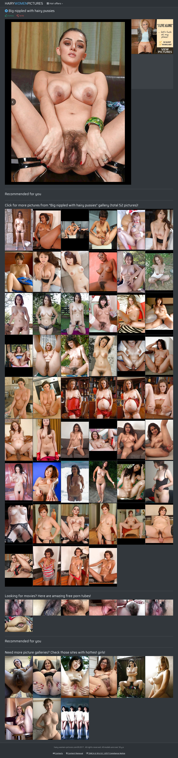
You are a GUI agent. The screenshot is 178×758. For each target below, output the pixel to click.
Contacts (58, 753)
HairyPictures (24, 3)
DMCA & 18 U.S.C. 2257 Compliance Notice (105, 753)
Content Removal (74, 753)
